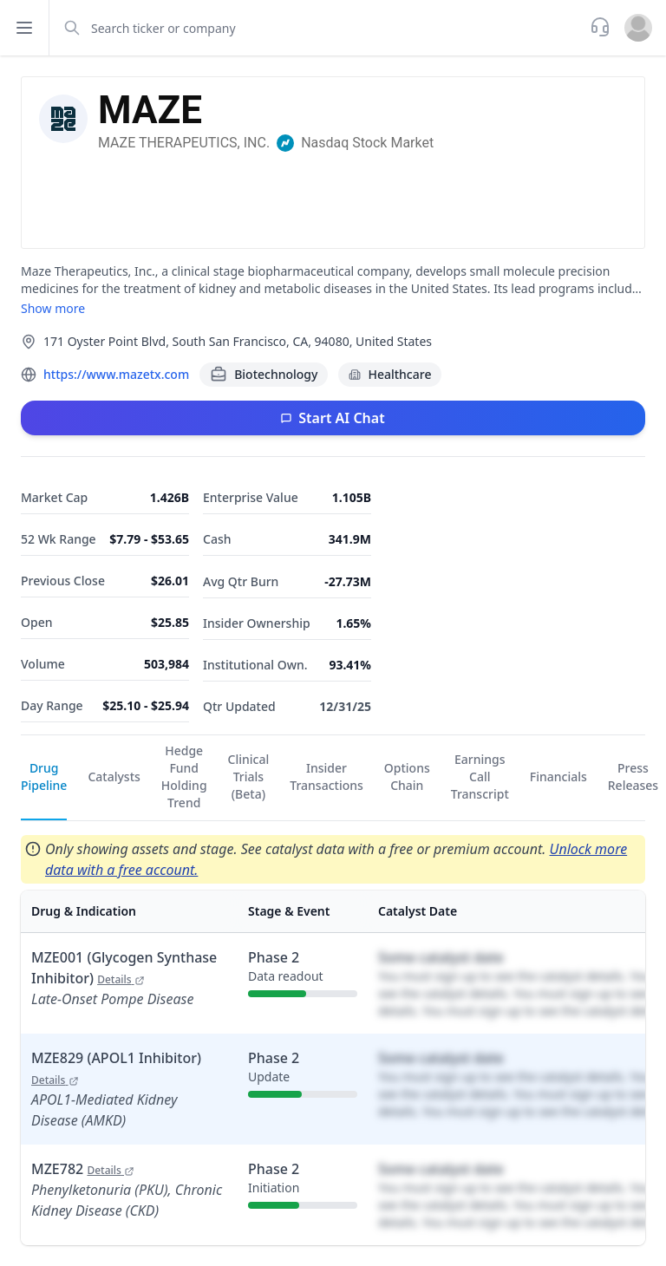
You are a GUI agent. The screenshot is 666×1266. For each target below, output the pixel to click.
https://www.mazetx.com (116, 374)
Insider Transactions (326, 776)
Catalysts (114, 776)
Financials (558, 776)
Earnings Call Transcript (480, 776)
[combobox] (317, 27)
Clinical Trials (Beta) (249, 776)
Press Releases (633, 776)
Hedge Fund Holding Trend (184, 776)
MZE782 (82, 1168)
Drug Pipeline (44, 776)
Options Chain (407, 776)
